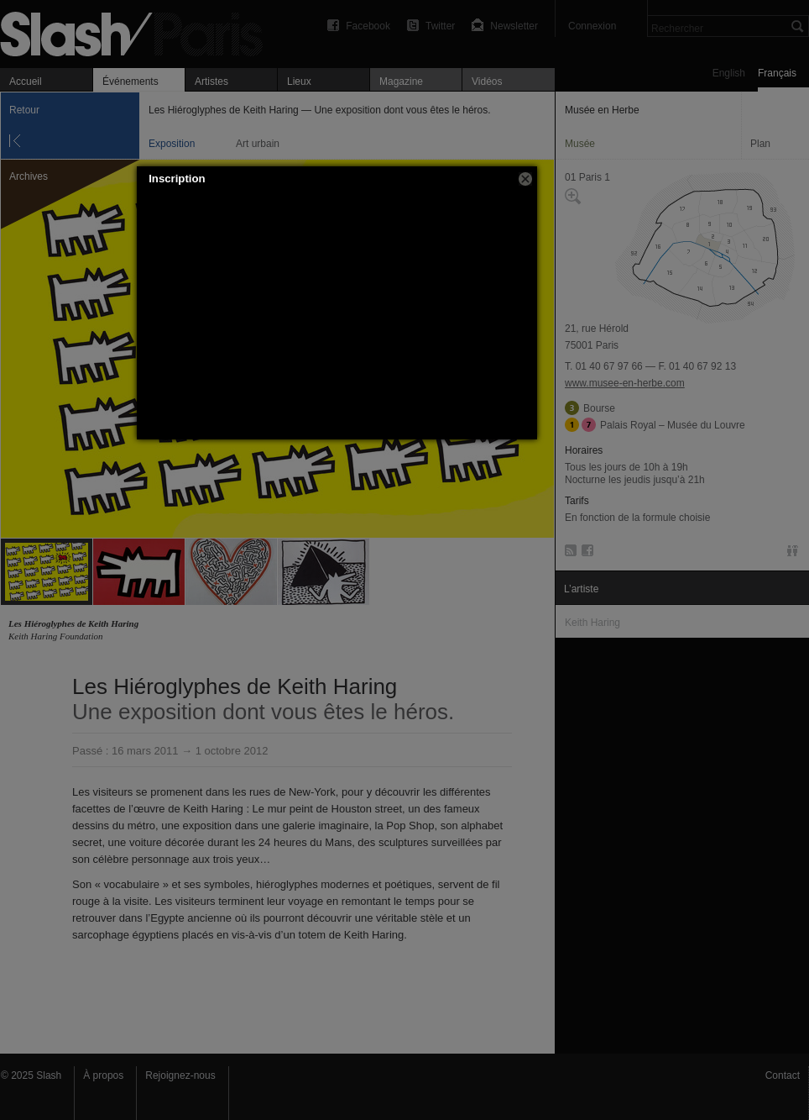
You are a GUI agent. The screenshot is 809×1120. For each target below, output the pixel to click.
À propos (103, 1075)
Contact (782, 1075)
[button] (525, 179)
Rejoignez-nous (180, 1075)
